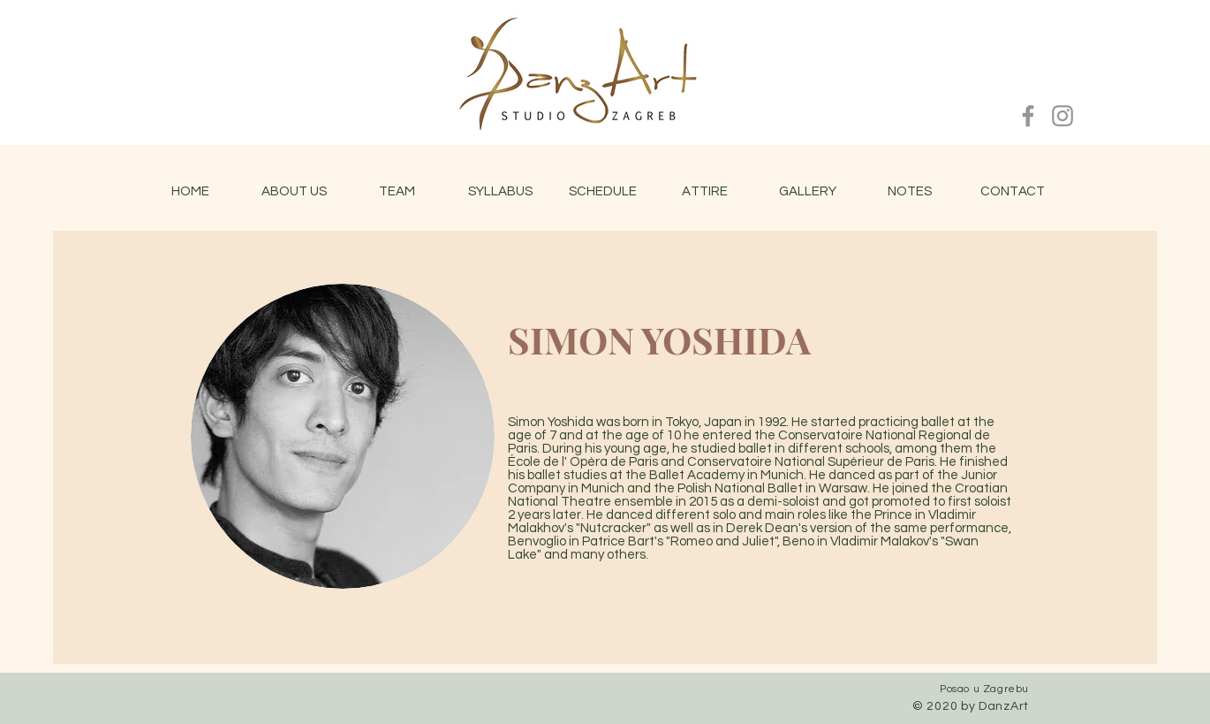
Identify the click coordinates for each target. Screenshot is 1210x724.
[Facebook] (1028, 116)
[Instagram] (1062, 116)
